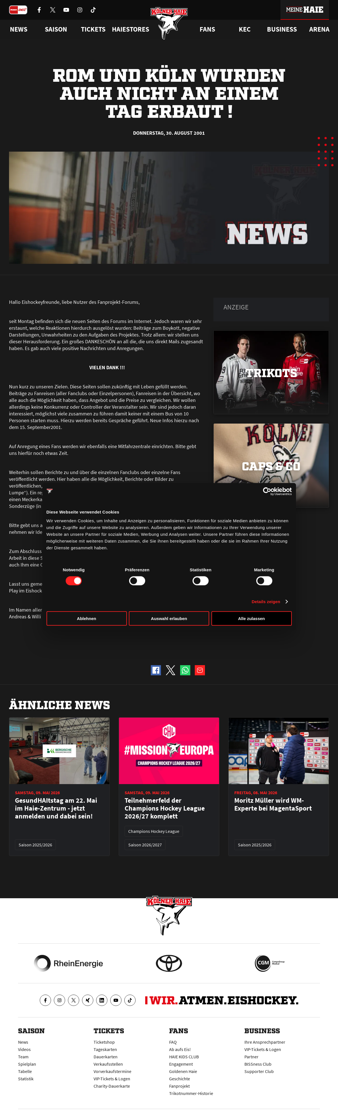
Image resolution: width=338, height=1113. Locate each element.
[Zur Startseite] (169, 23)
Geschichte (179, 1078)
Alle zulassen (251, 618)
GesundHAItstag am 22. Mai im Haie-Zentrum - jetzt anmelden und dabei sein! (56, 808)
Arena (319, 29)
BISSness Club (257, 1064)
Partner (251, 1056)
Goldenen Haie (183, 1071)
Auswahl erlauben (169, 618)
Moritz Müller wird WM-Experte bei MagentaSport (273, 804)
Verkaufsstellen (108, 1064)
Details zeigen (266, 601)
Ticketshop (104, 1042)
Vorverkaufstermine (112, 1071)
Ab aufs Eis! (180, 1049)
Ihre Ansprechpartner (264, 1042)
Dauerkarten (106, 1056)
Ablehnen (86, 618)
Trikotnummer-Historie (191, 1093)
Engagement (181, 1064)
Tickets (93, 29)
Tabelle (25, 1071)
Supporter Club (259, 1071)
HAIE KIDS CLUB (184, 1056)
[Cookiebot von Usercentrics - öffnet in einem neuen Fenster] (267, 491)
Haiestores (130, 29)
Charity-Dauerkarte (112, 1086)
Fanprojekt (179, 1086)
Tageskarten (105, 1049)
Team (23, 1056)
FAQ (173, 1042)
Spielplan (27, 1064)
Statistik (26, 1078)
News (23, 1042)
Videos (24, 1049)
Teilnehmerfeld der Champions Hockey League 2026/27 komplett (165, 808)
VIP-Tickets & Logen (112, 1078)
